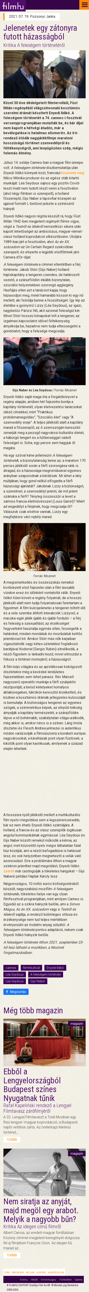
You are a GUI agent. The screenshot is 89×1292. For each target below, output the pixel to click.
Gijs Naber (37, 981)
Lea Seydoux (15, 981)
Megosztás (16, 992)
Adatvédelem (56, 1272)
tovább (12, 1139)
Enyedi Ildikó (55, 968)
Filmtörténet (65, 1279)
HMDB (34, 1279)
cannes (11, 968)
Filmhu (23, 1279)
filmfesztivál (31, 968)
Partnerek (18, 1272)
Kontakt (41, 1272)
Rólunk (30, 1272)
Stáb (7, 1272)
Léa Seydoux (15, 974)
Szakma (78, 1279)
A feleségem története (45, 974)
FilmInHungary (48, 1279)
